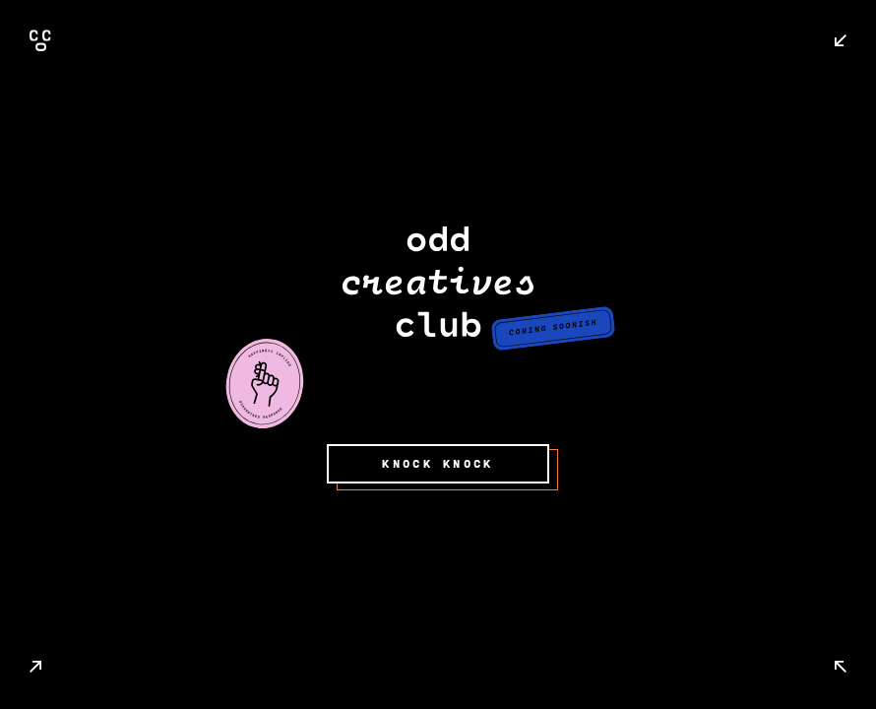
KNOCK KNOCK (437, 464)
